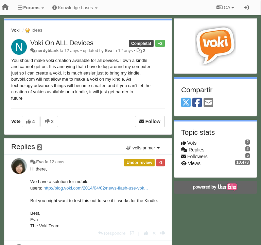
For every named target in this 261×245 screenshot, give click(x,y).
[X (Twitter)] (186, 103)
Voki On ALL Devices (61, 43)
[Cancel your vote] (154, 233)
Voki (15, 30)
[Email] (208, 103)
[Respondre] (111, 233)
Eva (108, 50)
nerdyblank (47, 50)
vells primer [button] (143, 147)
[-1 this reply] (162, 233)
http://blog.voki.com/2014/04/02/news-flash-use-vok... (96, 188)
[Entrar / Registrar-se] (246, 7)
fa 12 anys (54, 162)
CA (225, 7)
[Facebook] (197, 103)
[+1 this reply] (146, 233)
